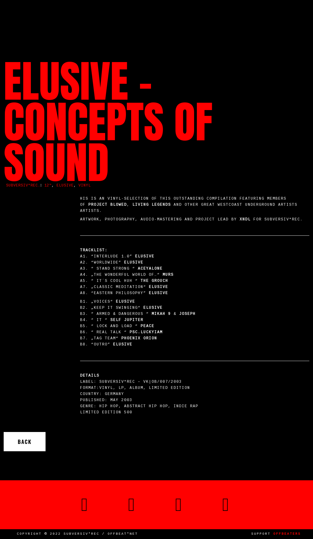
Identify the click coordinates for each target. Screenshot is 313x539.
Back (24, 441)
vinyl (85, 185)
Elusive (65, 185)
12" (48, 185)
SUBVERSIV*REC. (23, 185)
